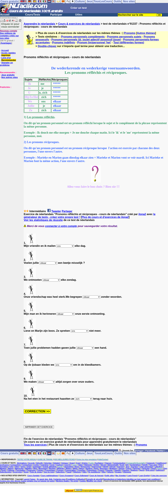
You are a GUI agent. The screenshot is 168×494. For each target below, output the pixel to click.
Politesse (11, 470)
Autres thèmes (146, 33)
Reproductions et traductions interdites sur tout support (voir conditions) (131, 479)
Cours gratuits (9, 453)
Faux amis (153, 465)
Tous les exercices (35, 444)
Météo (75, 468)
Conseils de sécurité (94, 479)
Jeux (89, 453)
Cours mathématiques (49, 476)
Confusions (4, 465)
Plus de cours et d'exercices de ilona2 (105, 217)
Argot (78, 463)
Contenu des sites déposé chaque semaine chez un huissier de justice (27, 481)
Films (161, 465)
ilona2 (142, 214)
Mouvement (43, 468)
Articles (85, 463)
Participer (56, 14)
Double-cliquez (47, 46)
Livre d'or (6, 58)
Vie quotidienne (94, 472)
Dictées (96, 465)
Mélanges (61, 468)
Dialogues (88, 465)
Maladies (28, 468)
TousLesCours (103, 453)
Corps (52, 465)
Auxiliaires (99, 463)
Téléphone (77, 472)
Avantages (6, 43)
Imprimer (5, 55)
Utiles (78, 14)
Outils (118, 453)
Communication (119, 463)
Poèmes (40, 470)
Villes (103, 472)
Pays (165, 468)
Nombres (88, 468)
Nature (81, 468)
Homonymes (85, 467)
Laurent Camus (29, 479)
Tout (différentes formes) (128, 42)
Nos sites (129, 453)
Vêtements (127, 472)
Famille (145, 465)
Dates (80, 465)
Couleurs (59, 465)
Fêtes (17, 467)
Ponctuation (20, 470)
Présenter (109, 470)
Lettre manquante (146, 467)
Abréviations (22, 463)
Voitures (110, 472)
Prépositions (92, 470)
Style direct (150, 470)
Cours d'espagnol (66, 476)
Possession (31, 470)
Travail (68, 472)
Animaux (64, 463)
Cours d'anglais (33, 476)
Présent (101, 470)
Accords (31, 463)
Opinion (121, 468)
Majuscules (19, 468)
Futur (11, 467)
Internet (113, 467)
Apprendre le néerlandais (39, 23)
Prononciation (70, 470)
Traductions (60, 472)
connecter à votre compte (61, 226)
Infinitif (105, 467)
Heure (77, 467)
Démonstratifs (113, 465)
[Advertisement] (10, 104)
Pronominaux (50, 470)
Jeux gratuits (8, 75)
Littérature (158, 467)
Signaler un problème (6, 63)
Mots (35, 468)
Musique (52, 468)
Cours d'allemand (81, 476)
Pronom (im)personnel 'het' (94, 42)
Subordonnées (5, 472)
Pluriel (3, 470)
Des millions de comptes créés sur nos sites (9, 34)
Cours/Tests (32, 14)
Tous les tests (48, 472)
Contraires (44, 465)
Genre (23, 467)
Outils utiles (109, 476)
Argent (72, 463)
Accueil (4, 14)
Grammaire (37, 467)
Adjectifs (39, 463)
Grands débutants (50, 467)
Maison (10, 468)
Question (125, 470)
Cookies (83, 481)
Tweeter (56, 211)
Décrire (103, 465)
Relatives (134, 470)
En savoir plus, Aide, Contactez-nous (51, 479)
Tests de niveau (36, 472)
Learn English (144, 476)
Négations (113, 468)
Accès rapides (8, 53)
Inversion (120, 467)
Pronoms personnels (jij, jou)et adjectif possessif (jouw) (86, 39)
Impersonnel (96, 467)
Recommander (8, 60)
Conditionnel (161, 463)
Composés (150, 463)
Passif (153, 468)
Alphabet (56, 463)
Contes (36, 465)
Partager (67, 211)
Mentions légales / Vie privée (67, 481)
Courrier (68, 465)
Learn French (132, 476)
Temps (26, 472)
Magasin (3, 468)
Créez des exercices (159, 476)
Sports (141, 470)
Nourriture (104, 468)
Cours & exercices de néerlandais (79, 23)
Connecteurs (27, 465)
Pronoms (129, 33)
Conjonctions (15, 465)
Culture (80, 453)
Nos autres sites (9, 77)
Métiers (69, 468)
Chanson (108, 463)
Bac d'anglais (121, 476)
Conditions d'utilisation (76, 479)
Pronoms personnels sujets (124, 36)
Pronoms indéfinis (63, 42)
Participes (137, 468)
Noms (96, 468)
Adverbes (48, 463)
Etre (127, 465)
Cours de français (96, 476)
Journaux (134, 467)
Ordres (128, 468)
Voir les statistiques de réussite (43, 220)
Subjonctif (160, 470)
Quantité (117, 470)
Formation (4, 467)
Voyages (118, 472)
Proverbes (81, 470)
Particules (146, 468)
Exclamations (135, 465)
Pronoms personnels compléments (83, 36)
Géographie (68, 467)
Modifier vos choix (94, 481)
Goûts (29, 467)
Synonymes (17, 472)
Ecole (122, 465)
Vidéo (84, 472)
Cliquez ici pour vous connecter (10, 25)
